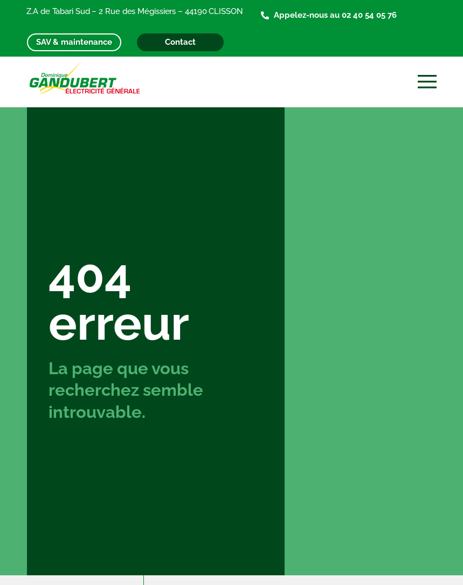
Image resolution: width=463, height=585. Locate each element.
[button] (427, 82)
